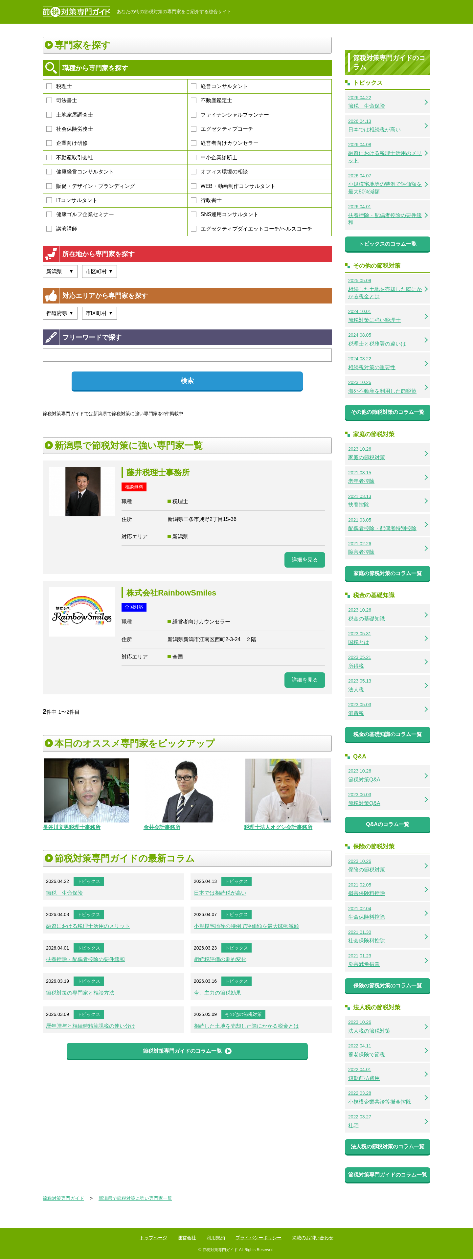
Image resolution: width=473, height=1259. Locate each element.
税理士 (59, 86)
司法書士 (61, 100)
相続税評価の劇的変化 (220, 959)
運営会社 (187, 1237)
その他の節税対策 (243, 1014)
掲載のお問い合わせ (312, 1237)
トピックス (88, 881)
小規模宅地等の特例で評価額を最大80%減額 (246, 926)
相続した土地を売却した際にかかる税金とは (246, 1026)
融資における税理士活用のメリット (88, 926)
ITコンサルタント (72, 200)
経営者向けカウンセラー (225, 143)
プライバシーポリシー (259, 1237)
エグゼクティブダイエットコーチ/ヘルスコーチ (251, 229)
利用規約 (216, 1237)
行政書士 (206, 200)
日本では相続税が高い (220, 893)
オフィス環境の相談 (219, 171)
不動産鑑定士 (211, 100)
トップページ (153, 1237)
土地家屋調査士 (69, 115)
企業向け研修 (67, 143)
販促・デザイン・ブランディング (90, 186)
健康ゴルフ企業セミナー (80, 214)
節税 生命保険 (64, 893)
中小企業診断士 (214, 157)
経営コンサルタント (219, 86)
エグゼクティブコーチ (222, 129)
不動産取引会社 (69, 157)
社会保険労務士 (69, 129)
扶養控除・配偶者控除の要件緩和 (85, 959)
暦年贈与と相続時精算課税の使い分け (90, 1026)
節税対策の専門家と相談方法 (80, 993)
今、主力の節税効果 (217, 993)
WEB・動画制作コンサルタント (233, 186)
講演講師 (61, 229)
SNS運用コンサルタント (225, 214)
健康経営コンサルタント (80, 171)
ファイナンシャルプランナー (230, 115)
